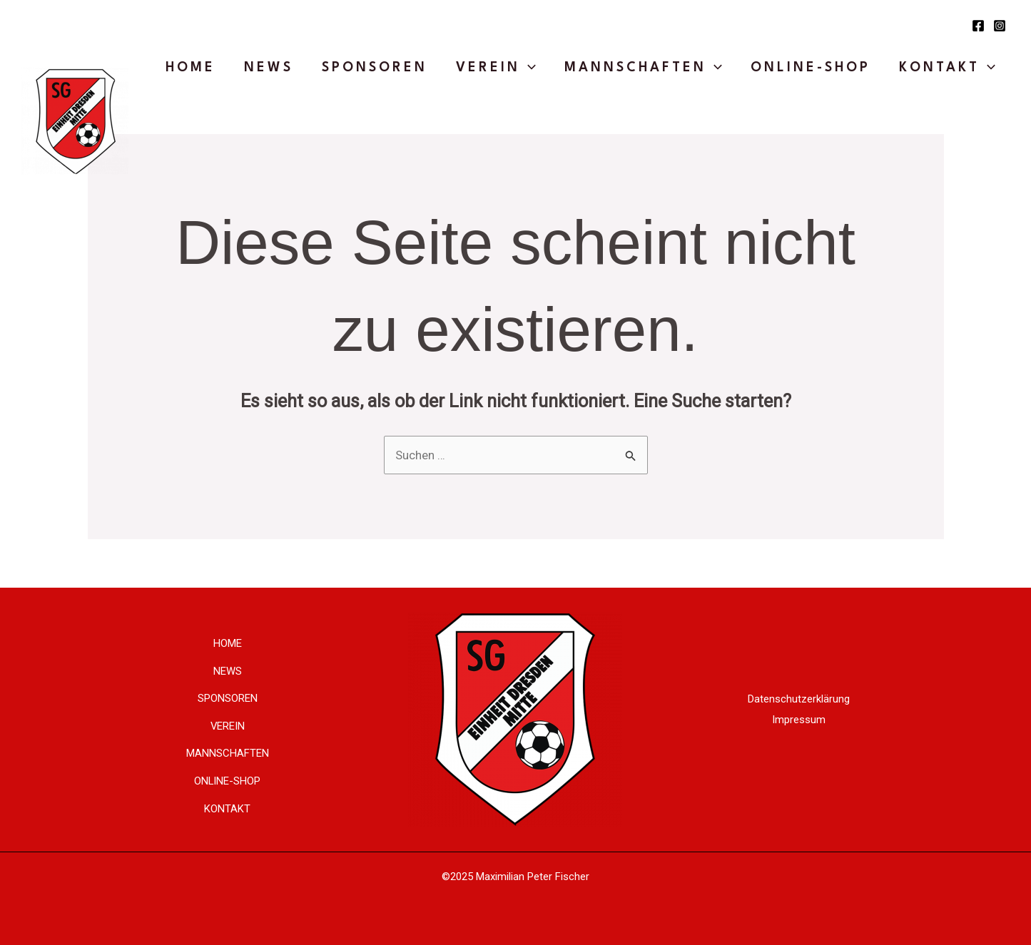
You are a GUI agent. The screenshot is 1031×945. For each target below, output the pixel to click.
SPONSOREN (374, 67)
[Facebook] (978, 25)
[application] (528, 67)
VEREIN (496, 67)
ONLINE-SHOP (810, 67)
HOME (190, 67)
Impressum (799, 719)
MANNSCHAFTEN (643, 67)
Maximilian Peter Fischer (532, 876)
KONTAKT (947, 67)
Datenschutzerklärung (799, 699)
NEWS (268, 67)
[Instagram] (999, 25)
